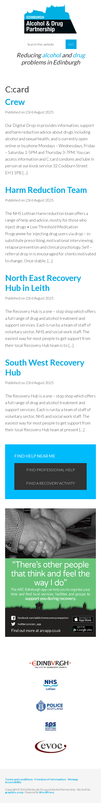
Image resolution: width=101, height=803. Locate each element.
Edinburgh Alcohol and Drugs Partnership (50, 23)
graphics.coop (14, 792)
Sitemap (72, 779)
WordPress (46, 792)
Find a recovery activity (50, 483)
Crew (15, 102)
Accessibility (13, 782)
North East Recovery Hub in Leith (43, 283)
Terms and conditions (19, 779)
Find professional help (50, 469)
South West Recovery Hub (44, 367)
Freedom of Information (50, 779)
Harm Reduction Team (46, 190)
